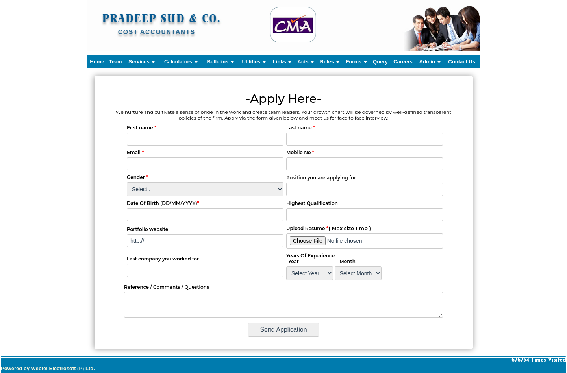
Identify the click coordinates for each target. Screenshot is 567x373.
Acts (306, 62)
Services (141, 62)
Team (115, 62)
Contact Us (461, 62)
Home (97, 62)
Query (380, 62)
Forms (356, 62)
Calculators (180, 62)
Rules (329, 62)
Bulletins (220, 62)
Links (282, 62)
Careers (402, 62)
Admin (430, 62)
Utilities (254, 62)
